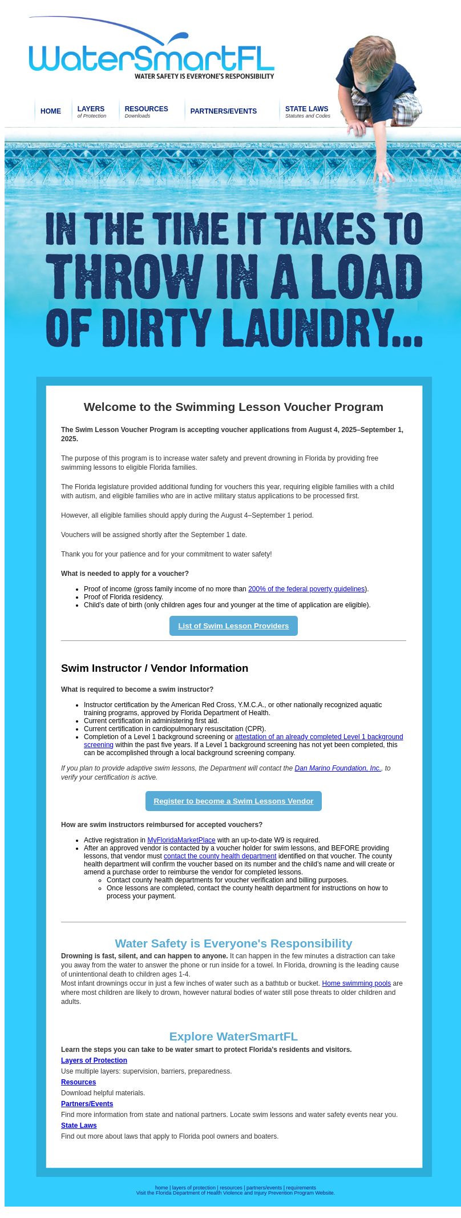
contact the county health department (220, 856)
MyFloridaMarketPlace (181, 840)
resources (231, 1188)
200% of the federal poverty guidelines (306, 589)
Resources (78, 1082)
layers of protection (194, 1188)
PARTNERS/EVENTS (224, 111)
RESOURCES (146, 109)
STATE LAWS (307, 109)
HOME (51, 111)
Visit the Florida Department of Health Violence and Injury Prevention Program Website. (235, 1193)
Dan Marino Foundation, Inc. (338, 768)
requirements (301, 1188)
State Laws (79, 1126)
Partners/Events (87, 1104)
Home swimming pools (356, 983)
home (161, 1188)
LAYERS (91, 109)
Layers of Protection (94, 1060)
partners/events (264, 1188)
